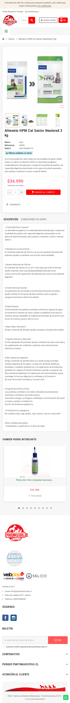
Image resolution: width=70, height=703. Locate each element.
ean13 (8, 148)
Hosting (28, 699)
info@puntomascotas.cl (21, 591)
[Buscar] (28, 20)
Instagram (14, 618)
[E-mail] (25, 640)
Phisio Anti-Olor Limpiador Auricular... (34, 480)
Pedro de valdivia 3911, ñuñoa (17, 595)
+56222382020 (19, 599)
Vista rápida (35, 496)
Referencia (9, 145)
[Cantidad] (15, 192)
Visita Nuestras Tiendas (12, 11)
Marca (7, 142)
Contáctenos (32, 11)
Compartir (13, 204)
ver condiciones (44, 6)
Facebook (5, 618)
